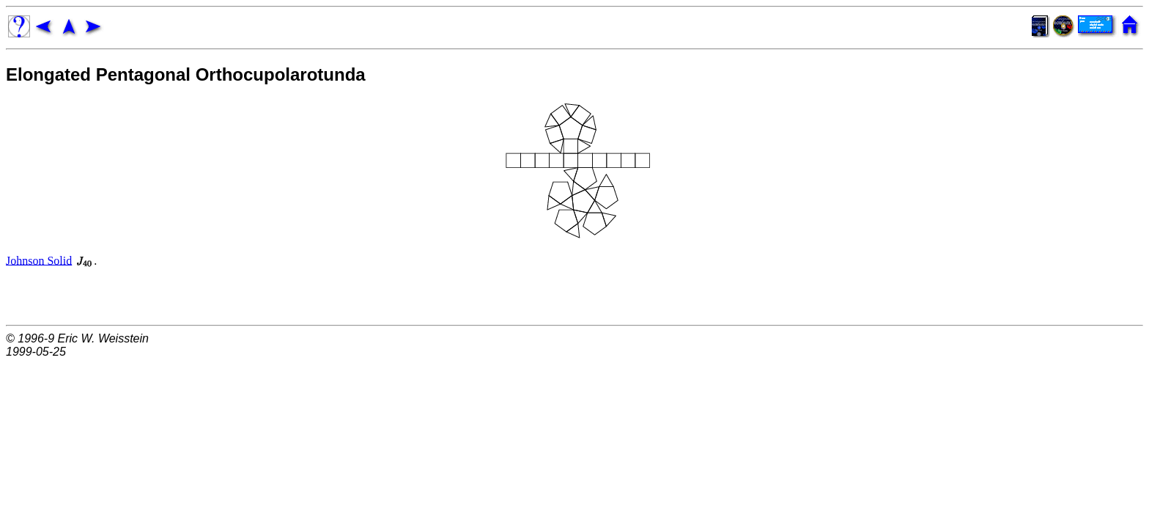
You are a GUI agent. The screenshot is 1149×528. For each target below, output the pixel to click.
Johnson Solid (39, 260)
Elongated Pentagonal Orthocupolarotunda (186, 74)
